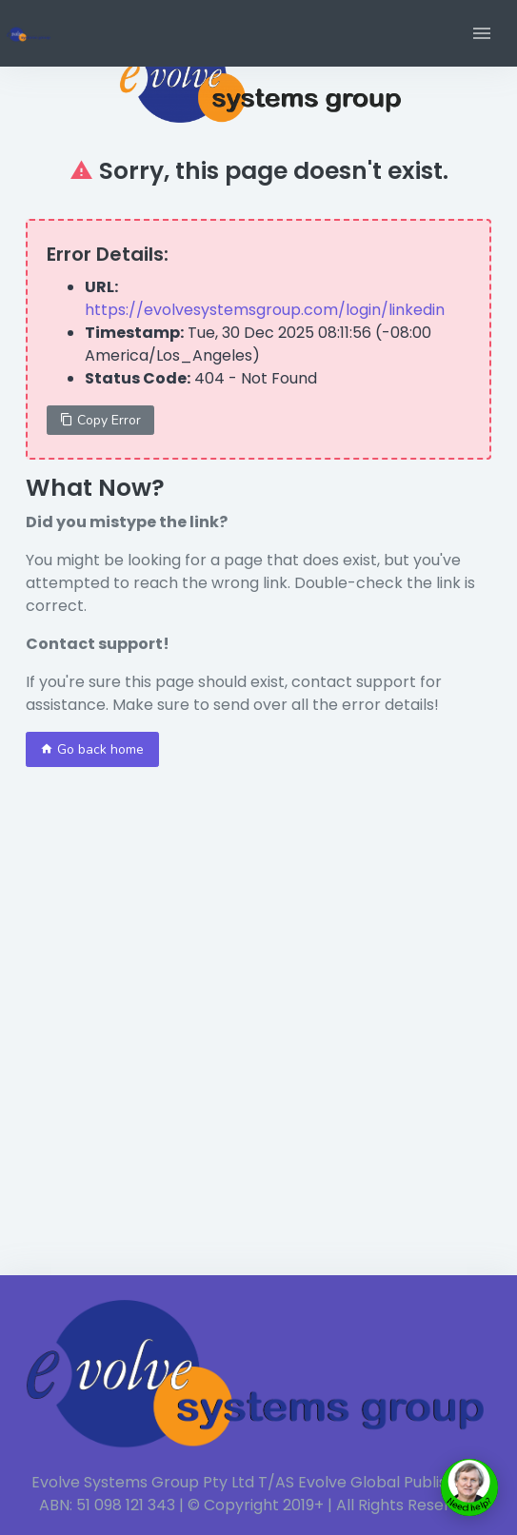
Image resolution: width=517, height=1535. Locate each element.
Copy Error (100, 420)
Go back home (92, 749)
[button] (481, 33)
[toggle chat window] (469, 1487)
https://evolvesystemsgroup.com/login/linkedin (265, 310)
